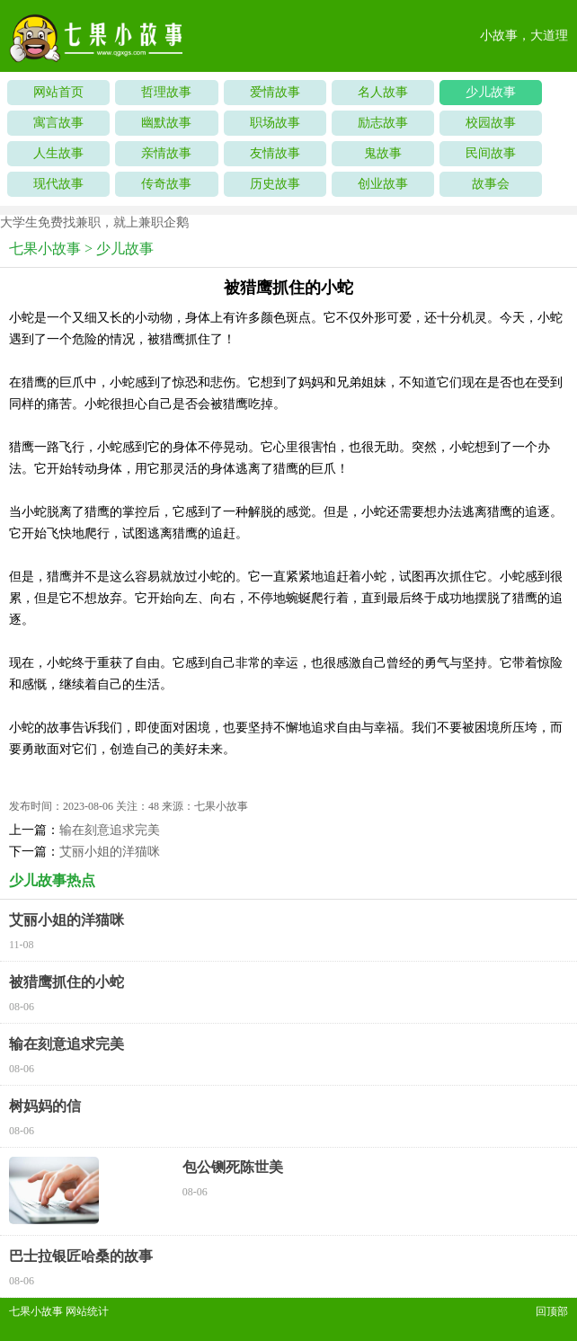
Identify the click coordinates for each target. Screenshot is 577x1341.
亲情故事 (166, 153)
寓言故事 (58, 122)
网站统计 (87, 1311)
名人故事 (383, 92)
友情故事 (275, 153)
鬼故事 (383, 153)
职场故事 (275, 122)
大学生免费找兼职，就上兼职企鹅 (94, 222)
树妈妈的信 (45, 1106)
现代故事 (58, 184)
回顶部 (552, 1311)
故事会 (491, 184)
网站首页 (58, 92)
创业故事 (383, 184)
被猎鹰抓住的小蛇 (66, 982)
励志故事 (383, 122)
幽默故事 (166, 122)
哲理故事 (166, 92)
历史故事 (275, 184)
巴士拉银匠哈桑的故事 (81, 1256)
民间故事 (491, 153)
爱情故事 (275, 92)
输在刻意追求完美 (109, 830)
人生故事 (58, 153)
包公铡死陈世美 (232, 1167)
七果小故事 (45, 248)
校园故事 (491, 122)
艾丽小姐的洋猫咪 (109, 851)
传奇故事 (166, 184)
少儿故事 (491, 92)
